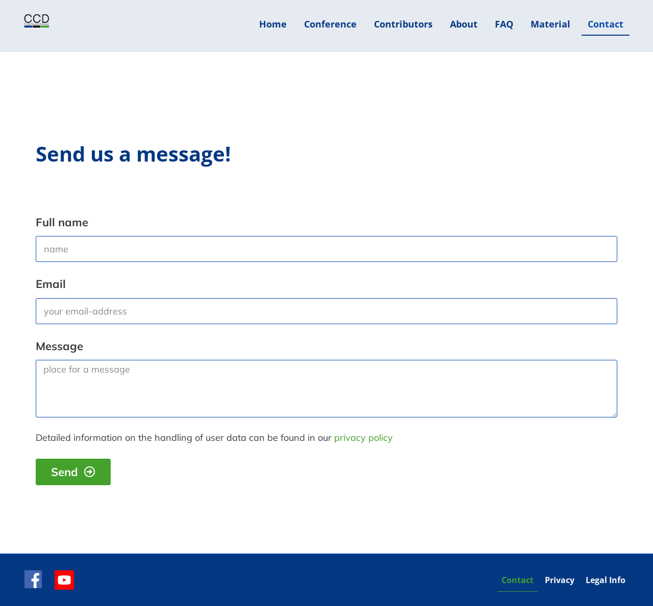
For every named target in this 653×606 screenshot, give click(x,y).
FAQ (504, 24)
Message (59, 346)
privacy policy (363, 437)
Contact (605, 24)
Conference (330, 24)
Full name (62, 222)
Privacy (559, 580)
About (464, 24)
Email (51, 284)
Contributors (403, 24)
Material (550, 24)
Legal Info (605, 580)
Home (273, 24)
